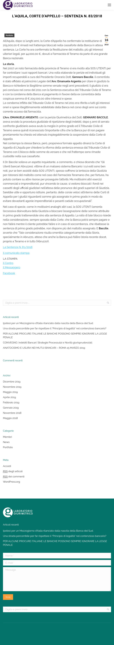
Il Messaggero (11, 267)
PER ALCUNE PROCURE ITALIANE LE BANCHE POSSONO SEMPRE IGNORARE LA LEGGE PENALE (55, 335)
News (6, 442)
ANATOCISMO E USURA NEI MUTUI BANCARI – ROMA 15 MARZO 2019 (44, 347)
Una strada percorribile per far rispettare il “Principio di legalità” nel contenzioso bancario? (54, 328)
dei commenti (13, 476)
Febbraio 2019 (11, 402)
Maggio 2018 (10, 418)
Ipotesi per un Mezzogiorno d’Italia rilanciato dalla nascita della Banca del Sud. (48, 323)
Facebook (9, 273)
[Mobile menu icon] (109, 5)
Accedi (7, 466)
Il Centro (8, 263)
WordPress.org (11, 481)
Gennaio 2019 (11, 407)
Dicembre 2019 (11, 381)
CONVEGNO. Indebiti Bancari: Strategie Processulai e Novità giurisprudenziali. (48, 342)
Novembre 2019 (12, 386)
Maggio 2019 (10, 392)
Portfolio (9, 35)
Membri (7, 436)
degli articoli (13, 471)
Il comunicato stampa (16, 252)
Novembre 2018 (12, 412)
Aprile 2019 (9, 397)
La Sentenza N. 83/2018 (17, 247)
